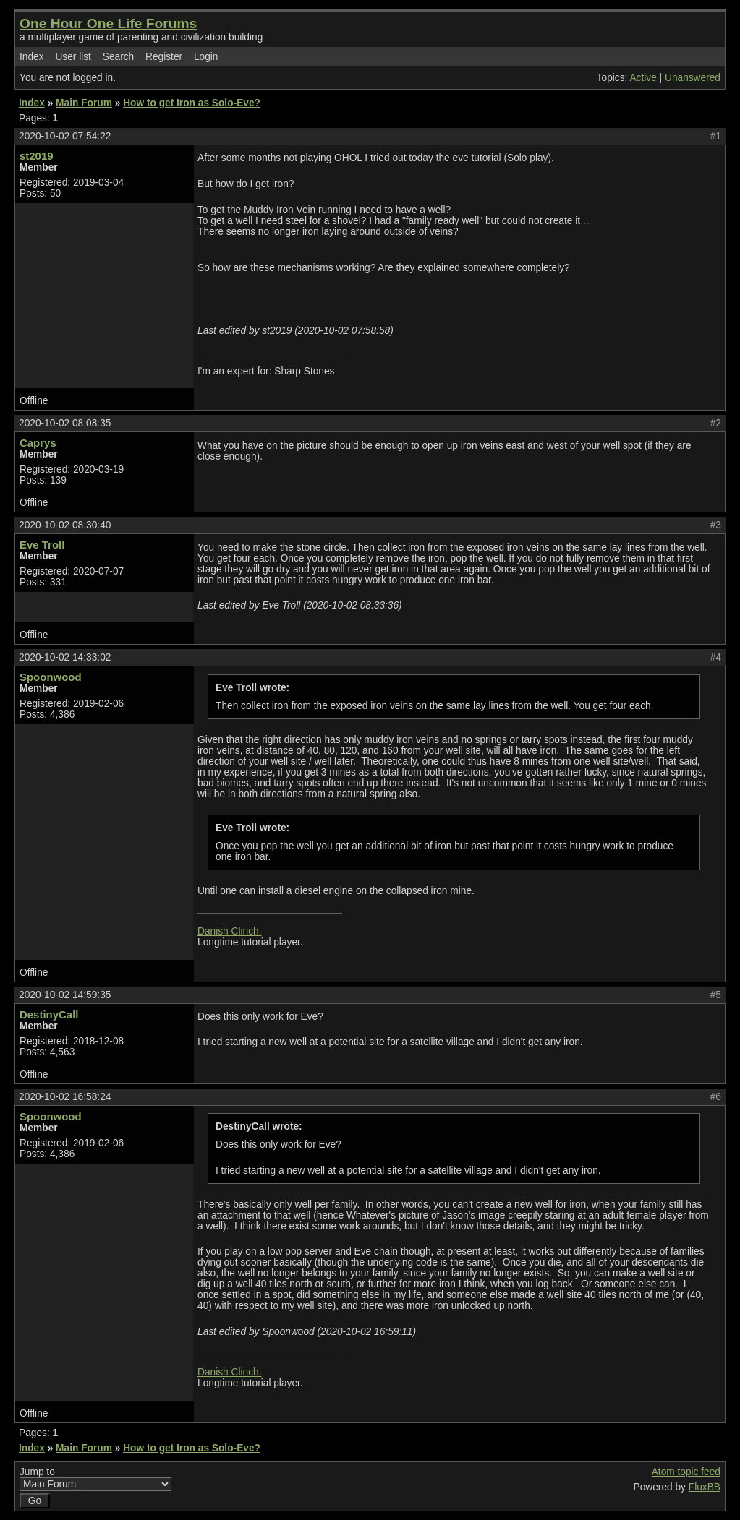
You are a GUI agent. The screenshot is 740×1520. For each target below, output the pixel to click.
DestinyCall (49, 1014)
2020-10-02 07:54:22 (65, 136)
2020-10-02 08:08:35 (65, 423)
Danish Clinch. (229, 931)
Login (206, 56)
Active (642, 77)
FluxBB (704, 1487)
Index (32, 56)
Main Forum (84, 103)
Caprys (38, 443)
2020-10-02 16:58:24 (65, 1096)
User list (73, 56)
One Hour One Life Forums (108, 23)
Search (118, 56)
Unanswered (692, 77)
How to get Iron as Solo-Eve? (191, 103)
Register (163, 56)
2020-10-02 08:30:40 (65, 525)
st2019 (37, 156)
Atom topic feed (686, 1472)
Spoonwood (51, 677)
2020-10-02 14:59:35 (65, 994)
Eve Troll (42, 544)
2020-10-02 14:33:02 (65, 657)
